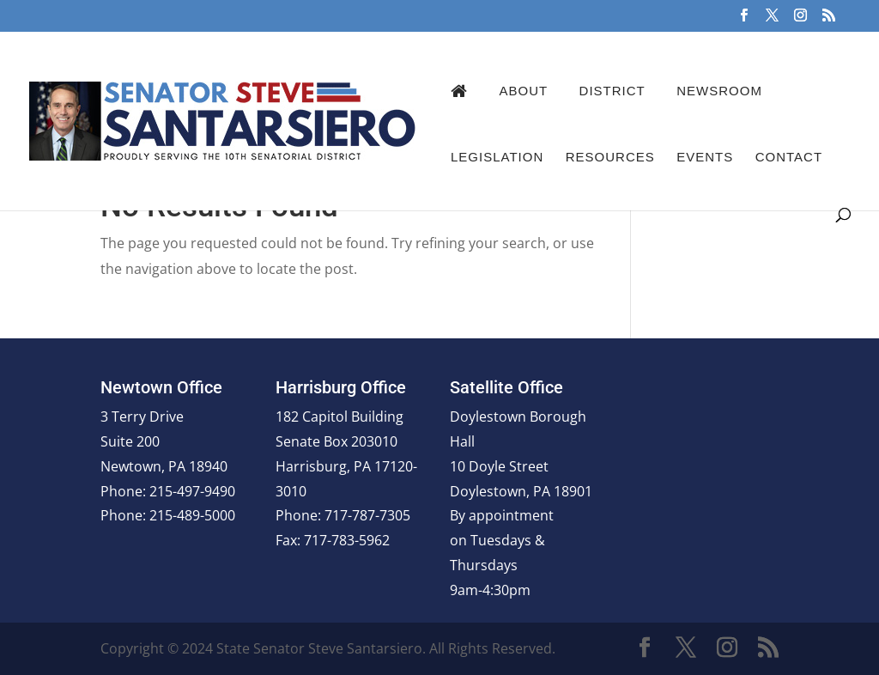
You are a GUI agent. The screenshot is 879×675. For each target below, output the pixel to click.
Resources (610, 156)
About (523, 90)
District (612, 90)
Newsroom (719, 90)
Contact (788, 156)
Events (704, 156)
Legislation (497, 156)
